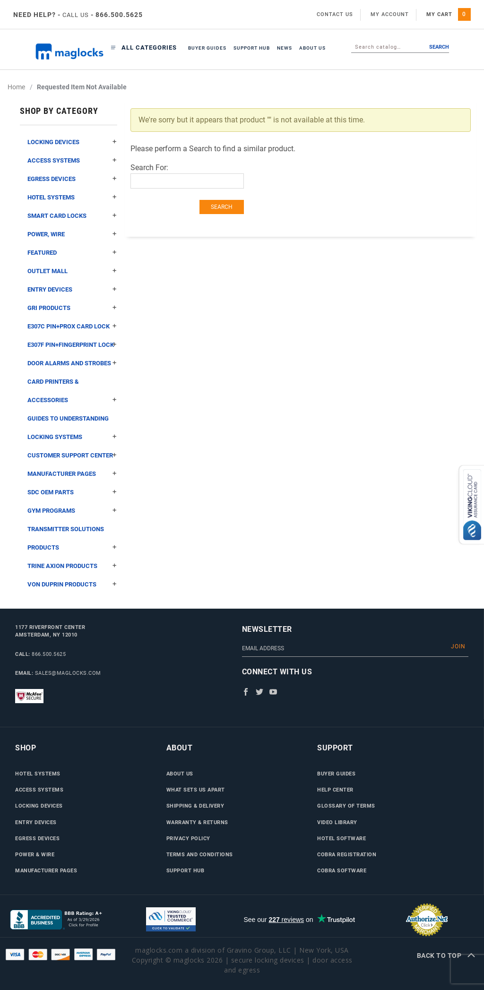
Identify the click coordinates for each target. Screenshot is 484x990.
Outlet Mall (72, 271)
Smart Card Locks (72, 216)
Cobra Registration (346, 854)
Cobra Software (341, 870)
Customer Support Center (72, 455)
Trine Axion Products (72, 566)
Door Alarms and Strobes (72, 363)
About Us (312, 48)
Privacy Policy (188, 838)
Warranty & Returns (197, 822)
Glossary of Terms (346, 805)
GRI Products (72, 308)
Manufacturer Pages (72, 474)
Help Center (335, 789)
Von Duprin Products (72, 584)
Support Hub (251, 48)
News (284, 48)
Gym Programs (72, 510)
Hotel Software (341, 838)
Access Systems (72, 160)
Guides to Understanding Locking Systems (72, 430)
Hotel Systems (72, 197)
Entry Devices (72, 289)
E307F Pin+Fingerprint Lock (72, 345)
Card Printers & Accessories (72, 393)
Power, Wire (72, 234)
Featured (72, 252)
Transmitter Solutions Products (72, 541)
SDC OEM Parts (72, 492)
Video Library (337, 822)
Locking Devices (72, 142)
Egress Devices (72, 179)
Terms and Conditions (199, 854)
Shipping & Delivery (195, 805)
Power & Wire (34, 854)
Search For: (149, 167)
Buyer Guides (207, 48)
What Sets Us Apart (195, 789)
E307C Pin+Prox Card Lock (72, 326)
